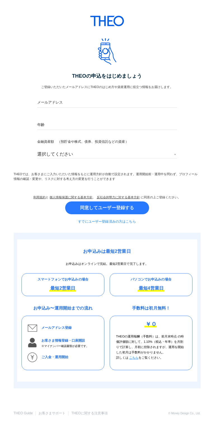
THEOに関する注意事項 (89, 413)
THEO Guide (23, 413)
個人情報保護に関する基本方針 (71, 197)
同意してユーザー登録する (107, 207)
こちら (133, 357)
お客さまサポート (52, 413)
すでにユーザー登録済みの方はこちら (107, 221)
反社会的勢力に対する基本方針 (118, 197)
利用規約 (39, 197)
